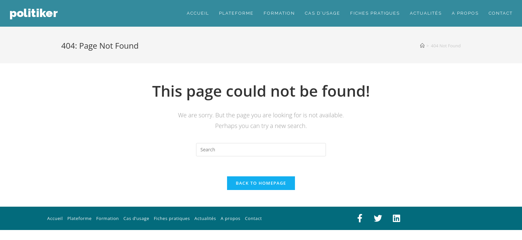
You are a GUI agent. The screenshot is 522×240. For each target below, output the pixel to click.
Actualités (205, 218)
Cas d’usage (136, 218)
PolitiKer (33, 13)
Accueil (55, 218)
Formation (107, 218)
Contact (253, 218)
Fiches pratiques (172, 218)
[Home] (422, 46)
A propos (230, 218)
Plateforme (79, 218)
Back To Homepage (261, 183)
